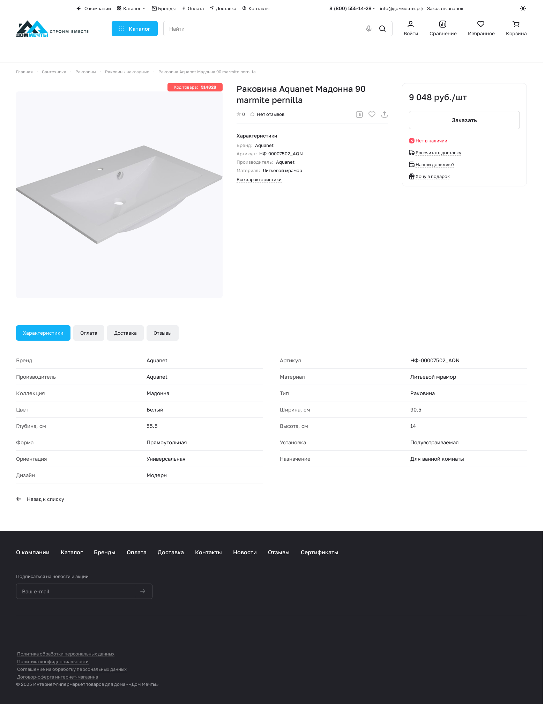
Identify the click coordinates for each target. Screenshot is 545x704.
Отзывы (163, 333)
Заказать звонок (445, 8)
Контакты (208, 552)
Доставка (125, 333)
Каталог (72, 552)
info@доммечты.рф (401, 8)
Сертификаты (319, 552)
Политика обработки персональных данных (65, 654)
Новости (245, 552)
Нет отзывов (267, 114)
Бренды (104, 552)
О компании (33, 552)
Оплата (88, 333)
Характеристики (43, 333)
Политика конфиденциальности (53, 661)
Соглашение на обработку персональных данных (72, 669)
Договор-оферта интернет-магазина (57, 677)
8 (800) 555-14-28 (350, 8)
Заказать (464, 120)
